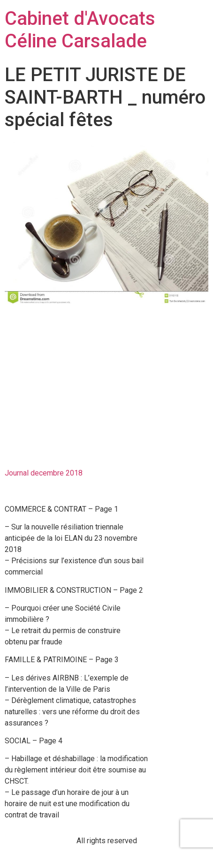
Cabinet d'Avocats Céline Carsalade (80, 30)
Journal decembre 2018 (44, 473)
